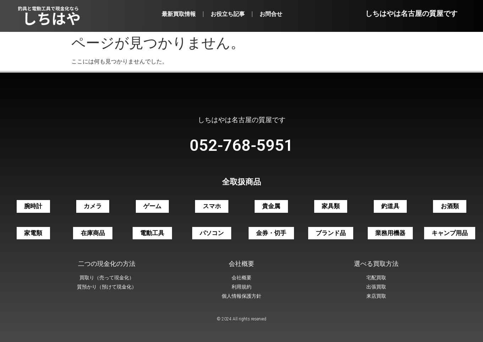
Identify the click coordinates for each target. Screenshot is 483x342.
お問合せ (271, 14)
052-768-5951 (241, 145)
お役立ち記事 (228, 14)
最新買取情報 (179, 14)
